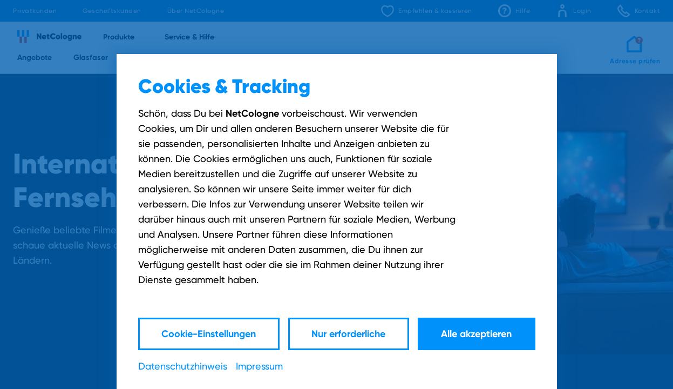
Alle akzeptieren (476, 333)
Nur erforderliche (348, 333)
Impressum (259, 366)
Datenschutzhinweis (182, 366)
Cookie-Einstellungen (208, 333)
